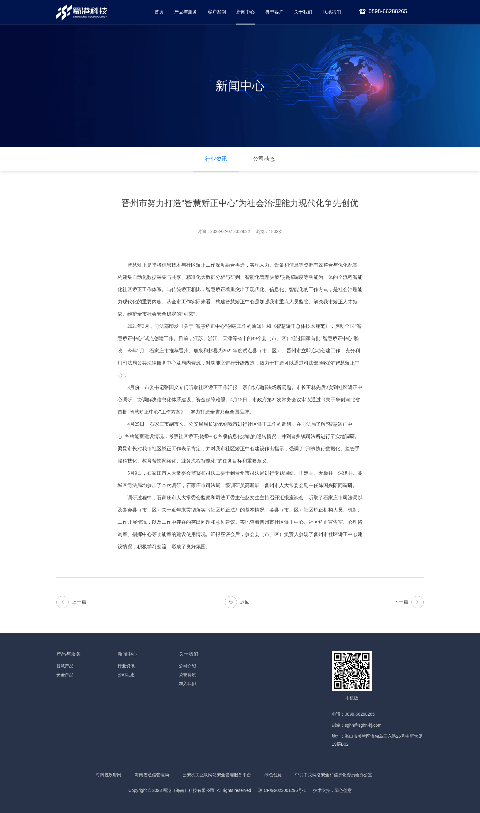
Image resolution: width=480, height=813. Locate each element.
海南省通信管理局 (152, 774)
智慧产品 (64, 665)
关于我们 (303, 11)
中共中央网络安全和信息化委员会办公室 (333, 774)
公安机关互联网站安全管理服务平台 (216, 774)
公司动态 (264, 159)
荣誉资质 (187, 674)
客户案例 (217, 11)
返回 (237, 602)
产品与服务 (185, 11)
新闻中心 (245, 11)
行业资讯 (216, 159)
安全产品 (64, 674)
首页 (159, 11)
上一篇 (71, 602)
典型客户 (274, 11)
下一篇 (409, 602)
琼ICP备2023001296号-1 (282, 790)
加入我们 (187, 683)
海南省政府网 (108, 774)
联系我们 (332, 11)
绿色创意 (273, 774)
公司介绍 (187, 665)
